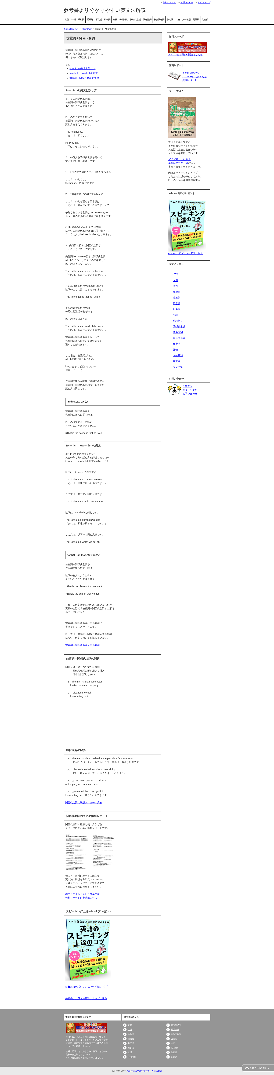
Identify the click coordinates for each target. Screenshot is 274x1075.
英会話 (205, 19)
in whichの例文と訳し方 (83, 68)
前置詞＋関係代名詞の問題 (84, 78)
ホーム (175, 273)
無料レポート (169, 2)
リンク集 (178, 366)
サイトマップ (204, 2)
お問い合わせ (187, 2)
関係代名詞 (135, 19)
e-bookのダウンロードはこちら (185, 253)
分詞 (115, 19)
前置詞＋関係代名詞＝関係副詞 (82, 645)
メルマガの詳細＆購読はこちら (185, 54)
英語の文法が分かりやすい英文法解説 (144, 1071)
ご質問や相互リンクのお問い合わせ (190, 390)
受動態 (90, 19)
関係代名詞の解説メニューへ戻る (83, 802)
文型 (67, 19)
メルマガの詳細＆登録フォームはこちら (84, 1057)
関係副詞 (147, 19)
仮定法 (170, 19)
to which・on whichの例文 (84, 73)
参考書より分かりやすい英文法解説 (105, 10)
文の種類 (186, 19)
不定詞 (99, 19)
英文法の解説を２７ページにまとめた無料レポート (194, 76)
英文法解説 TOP (71, 29)
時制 (73, 19)
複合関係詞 (159, 19)
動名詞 (107, 19)
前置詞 (196, 19)
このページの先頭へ (259, 1068)
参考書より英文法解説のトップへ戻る (86, 998)
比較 (178, 19)
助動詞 (81, 19)
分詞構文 (124, 19)
